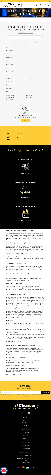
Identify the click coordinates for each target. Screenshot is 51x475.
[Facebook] (23, 413)
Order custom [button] (25, 120)
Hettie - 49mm (9, 64)
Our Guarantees (25, 422)
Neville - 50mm (9, 79)
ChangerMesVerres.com (36, 235)
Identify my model (25, 174)
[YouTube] (28, 413)
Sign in (25, 447)
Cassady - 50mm (10, 50)
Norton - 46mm (29, 79)
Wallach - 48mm (29, 95)
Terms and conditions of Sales (25, 434)
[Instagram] (25, 413)
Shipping (25, 421)
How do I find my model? (25, 33)
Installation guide (25, 221)
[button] (36, 5)
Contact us (26, 438)
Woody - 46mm (9, 99)
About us (25, 435)
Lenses (23, 18)
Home (20, 18)
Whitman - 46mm (10, 97)
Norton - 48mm (9, 81)
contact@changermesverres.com (25, 464)
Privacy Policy (25, 437)
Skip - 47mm (9, 88)
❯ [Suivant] (49, 1)
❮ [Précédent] (1, 1)
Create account (25, 448)
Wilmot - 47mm (29, 97)
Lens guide (25, 424)
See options (25, 197)
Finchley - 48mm (10, 57)
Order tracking (25, 445)
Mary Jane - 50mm (10, 72)
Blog (25, 425)
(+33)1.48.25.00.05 (25, 462)
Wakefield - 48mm (10, 95)
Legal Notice (25, 432)
